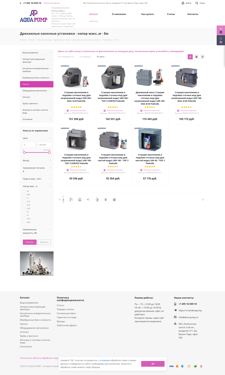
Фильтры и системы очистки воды (35, 341)
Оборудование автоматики (34, 327)
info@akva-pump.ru (188, 317)
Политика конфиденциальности (70, 299)
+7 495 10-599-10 (188, 304)
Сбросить (44, 242)
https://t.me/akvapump (190, 310)
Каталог (25, 297)
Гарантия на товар (66, 317)
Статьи (60, 305)
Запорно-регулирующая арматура (32, 308)
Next (203, 199)
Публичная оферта (67, 325)
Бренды (61, 321)
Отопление (26, 346)
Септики (24, 331)
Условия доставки (66, 313)
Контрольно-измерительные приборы (35, 314)
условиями (105, 360)
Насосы (24, 323)
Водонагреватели (29, 302)
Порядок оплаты (65, 309)
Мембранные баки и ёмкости (35, 319)
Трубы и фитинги (29, 335)
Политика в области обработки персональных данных (49, 358)
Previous (60, 199)
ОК (153, 363)
